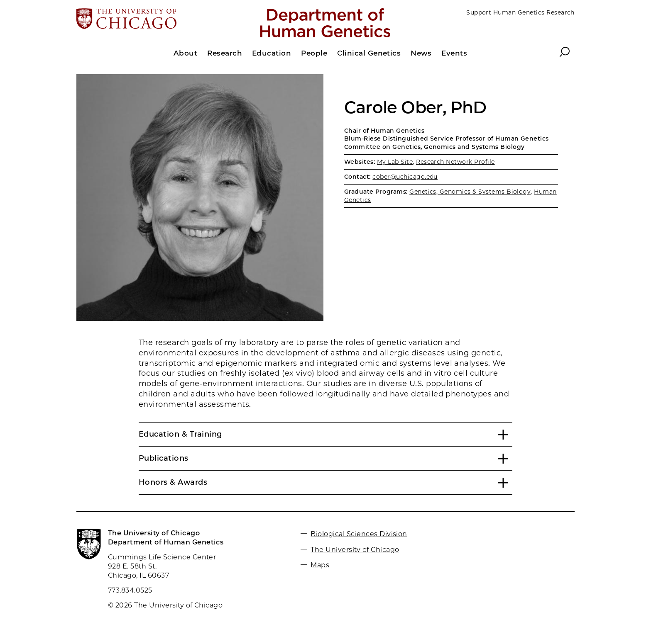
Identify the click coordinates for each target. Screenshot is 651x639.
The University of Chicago (355, 549)
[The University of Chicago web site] (158, 19)
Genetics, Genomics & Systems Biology (470, 191)
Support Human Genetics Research (520, 12)
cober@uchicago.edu (405, 176)
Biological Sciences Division (359, 534)
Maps (320, 565)
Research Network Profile (455, 161)
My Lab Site (395, 161)
